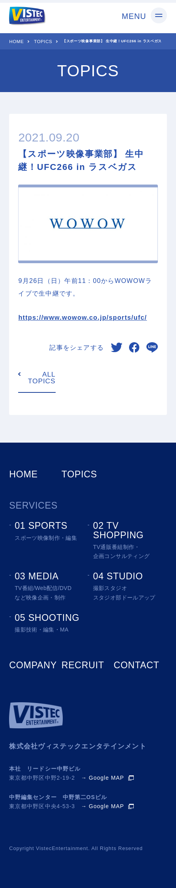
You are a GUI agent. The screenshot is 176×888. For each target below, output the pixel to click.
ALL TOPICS (42, 378)
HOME (16, 41)
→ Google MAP (102, 778)
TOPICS (43, 41)
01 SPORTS (41, 525)
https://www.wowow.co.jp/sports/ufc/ (82, 317)
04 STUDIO (118, 576)
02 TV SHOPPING (118, 530)
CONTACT (136, 665)
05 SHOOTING (47, 618)
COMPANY (33, 665)
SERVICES (33, 505)
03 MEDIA (37, 576)
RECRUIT (83, 665)
